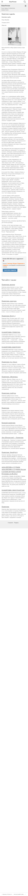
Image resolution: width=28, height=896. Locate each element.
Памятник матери (8, 284)
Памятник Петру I (8, 316)
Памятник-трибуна (9, 393)
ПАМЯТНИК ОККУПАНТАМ (13, 490)
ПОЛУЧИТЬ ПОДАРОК (10, 270)
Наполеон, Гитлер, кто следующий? (10, 894)
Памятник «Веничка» (10, 377)
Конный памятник (8, 423)
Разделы (16, 522)
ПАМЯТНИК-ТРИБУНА (11, 332)
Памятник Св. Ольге (9, 362)
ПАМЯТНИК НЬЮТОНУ (11, 347)
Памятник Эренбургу (10, 452)
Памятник (5, 408)
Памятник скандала (9, 301)
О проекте (10, 522)
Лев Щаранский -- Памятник (12, 437)
